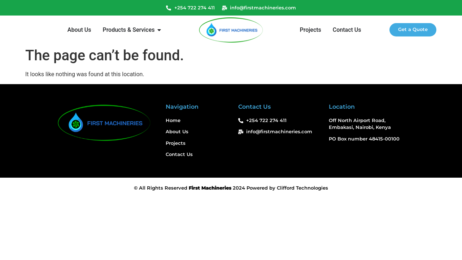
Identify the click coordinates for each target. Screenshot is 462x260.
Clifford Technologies (302, 188)
